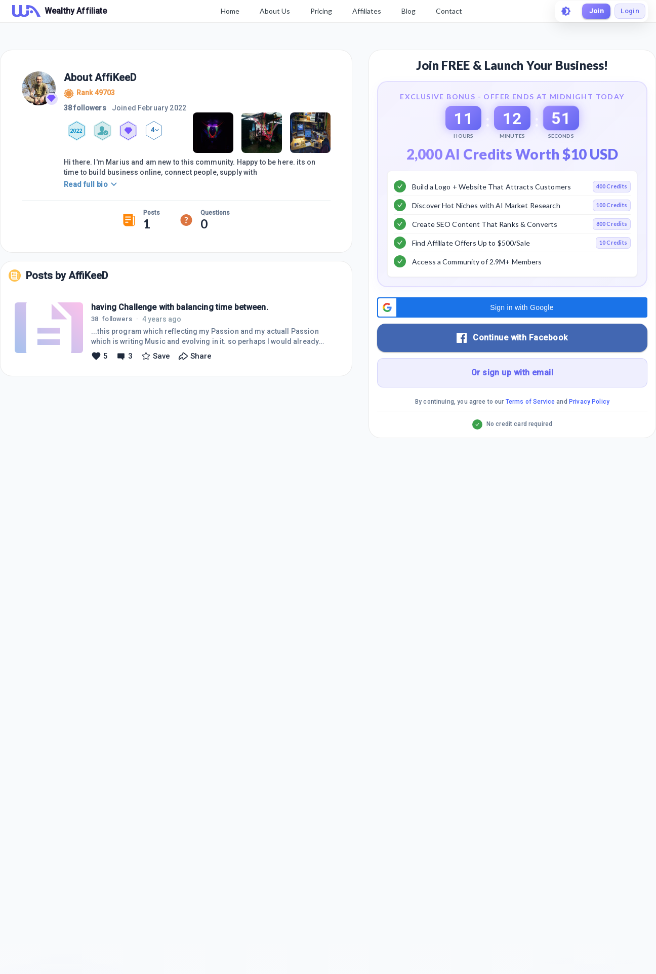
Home (228, 11)
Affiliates (364, 11)
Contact (447, 11)
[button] (512, 333)
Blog (406, 11)
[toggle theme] (562, 11)
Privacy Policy (589, 427)
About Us (273, 11)
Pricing (319, 11)
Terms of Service (530, 427)
